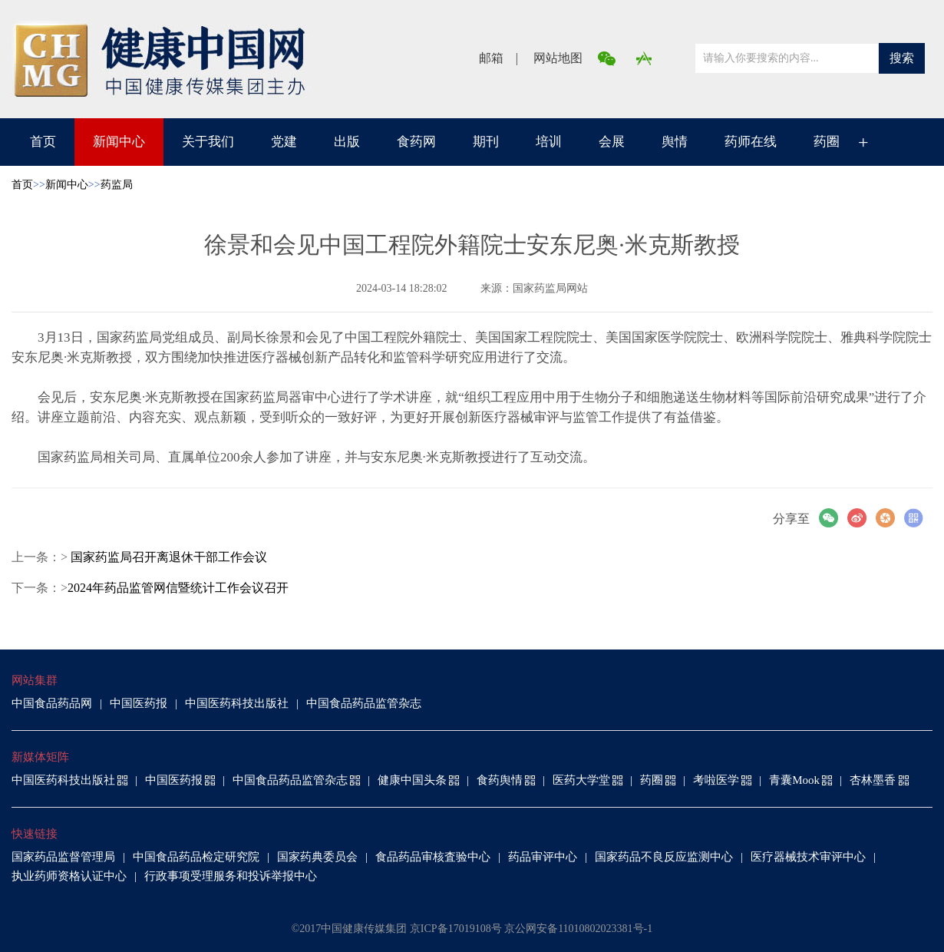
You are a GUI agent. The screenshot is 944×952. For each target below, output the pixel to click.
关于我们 (208, 141)
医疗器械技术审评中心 (808, 857)
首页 (43, 141)
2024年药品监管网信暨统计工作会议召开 (178, 587)
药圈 (827, 141)
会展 (612, 141)
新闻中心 (119, 141)
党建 (284, 141)
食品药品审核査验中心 (432, 857)
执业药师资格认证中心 (69, 876)
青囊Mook (794, 780)
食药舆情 (500, 780)
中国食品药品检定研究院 (196, 857)
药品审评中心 (542, 857)
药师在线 (751, 141)
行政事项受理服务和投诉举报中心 (230, 876)
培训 (549, 141)
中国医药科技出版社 (237, 703)
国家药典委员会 (317, 857)
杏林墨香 (873, 780)
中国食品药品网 (52, 703)
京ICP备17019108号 (456, 928)
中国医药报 (138, 703)
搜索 (902, 57)
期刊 (486, 141)
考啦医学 (716, 780)
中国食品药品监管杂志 (363, 703)
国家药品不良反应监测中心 (664, 857)
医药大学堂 (581, 780)
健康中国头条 (412, 780)
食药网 (416, 141)
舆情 (675, 141)
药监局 (117, 184)
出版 (347, 141)
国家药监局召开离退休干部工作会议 (167, 557)
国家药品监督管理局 (63, 857)
